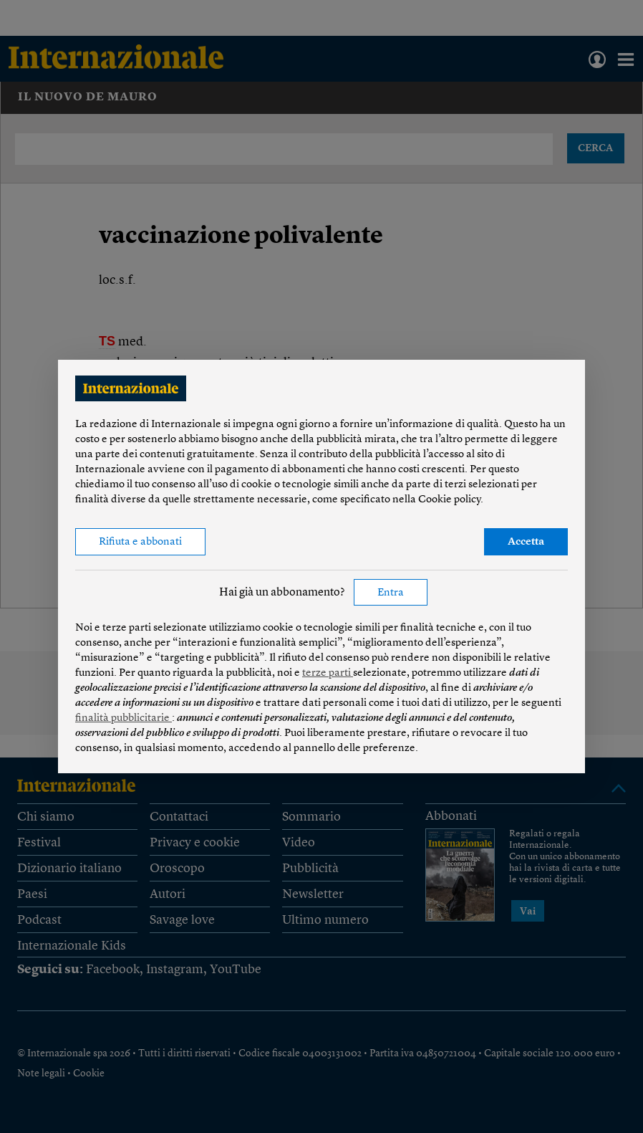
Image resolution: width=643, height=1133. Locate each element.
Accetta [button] (526, 542)
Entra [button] (390, 593)
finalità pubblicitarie (123, 718)
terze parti (327, 673)
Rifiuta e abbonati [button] (140, 542)
